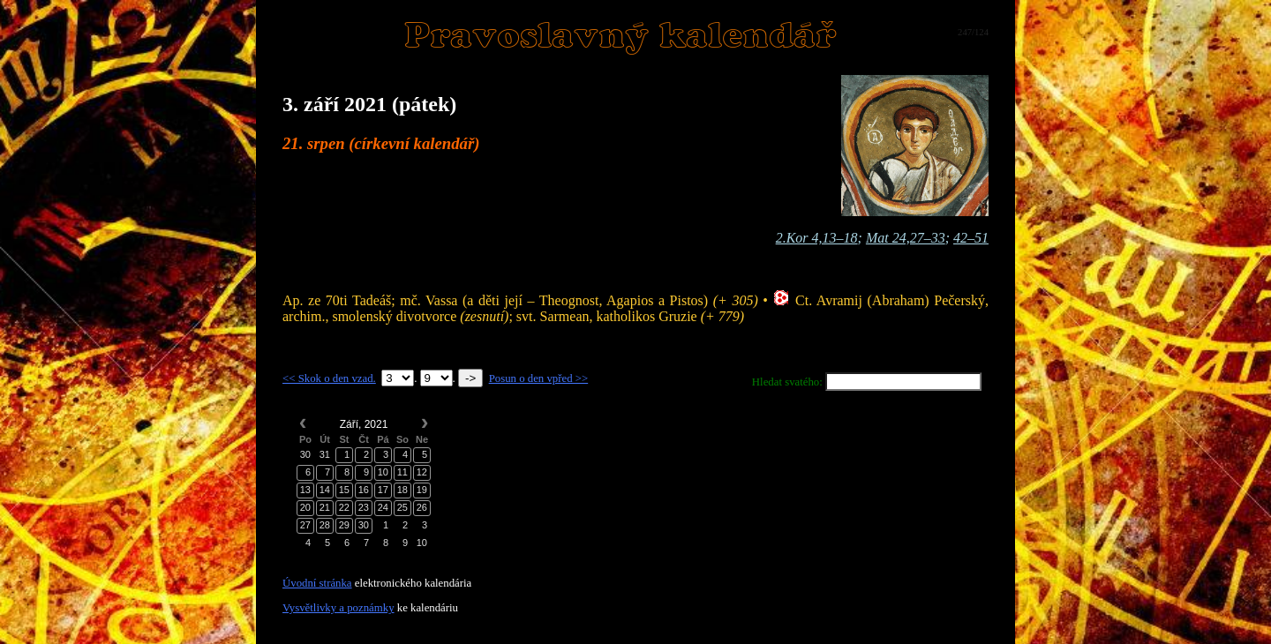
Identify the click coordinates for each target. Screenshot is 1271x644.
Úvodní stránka (317, 583)
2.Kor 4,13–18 (817, 237)
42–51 (971, 237)
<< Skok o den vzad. (329, 378)
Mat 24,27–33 (905, 237)
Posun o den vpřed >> (539, 378)
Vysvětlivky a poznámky (338, 608)
